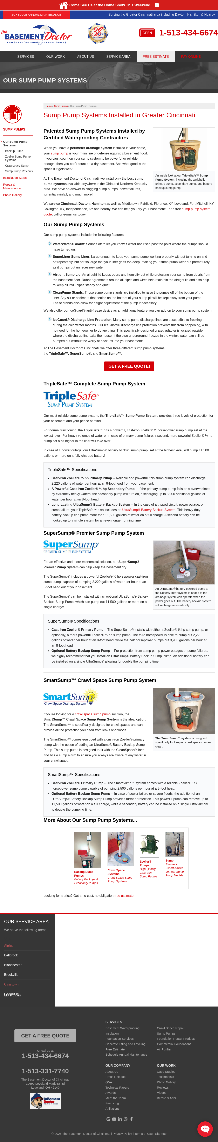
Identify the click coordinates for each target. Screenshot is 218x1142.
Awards (110, 1092)
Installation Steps (15, 177)
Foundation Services (119, 1038)
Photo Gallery (12, 195)
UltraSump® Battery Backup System (148, 510)
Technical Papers (117, 1087)
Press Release (115, 1076)
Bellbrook (11, 955)
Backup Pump (14, 151)
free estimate (124, 895)
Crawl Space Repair (170, 1028)
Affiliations (112, 1108)
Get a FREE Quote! (129, 366)
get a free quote (45, 1035)
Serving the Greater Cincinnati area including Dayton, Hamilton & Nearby (161, 14)
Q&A (108, 1082)
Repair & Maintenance (12, 186)
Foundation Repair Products (176, 1038)
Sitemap (160, 1133)
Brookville (11, 974)
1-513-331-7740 (45, 1071)
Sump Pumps (14, 129)
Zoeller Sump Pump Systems (18, 158)
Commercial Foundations (174, 1044)
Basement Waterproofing (122, 1028)
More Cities (12, 995)
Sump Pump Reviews (19, 171)
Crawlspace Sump (17, 165)
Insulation (112, 1033)
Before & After (166, 1098)
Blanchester (13, 965)
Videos (161, 1092)
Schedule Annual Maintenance (36, 14)
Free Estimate (115, 1049)
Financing (112, 1103)
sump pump (59, 153)
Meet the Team (115, 1098)
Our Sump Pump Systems (15, 143)
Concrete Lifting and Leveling (125, 1044)
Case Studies (166, 1071)
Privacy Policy (122, 1133)
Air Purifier (164, 1049)
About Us (111, 1071)
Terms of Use (144, 1133)
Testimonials (165, 1076)
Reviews (163, 1087)
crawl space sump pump (93, 714)
